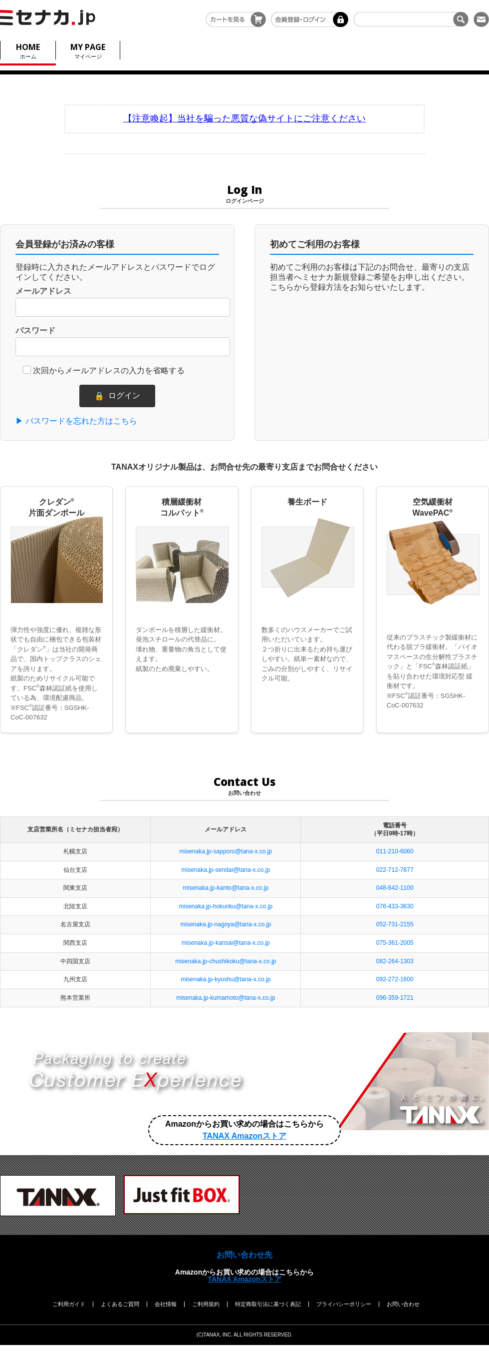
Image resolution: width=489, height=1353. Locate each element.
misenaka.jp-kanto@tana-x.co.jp (226, 887)
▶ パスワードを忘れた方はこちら (76, 421)
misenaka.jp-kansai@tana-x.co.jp (226, 942)
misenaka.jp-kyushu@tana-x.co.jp (225, 979)
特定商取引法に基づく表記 (268, 1304)
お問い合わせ (403, 1304)
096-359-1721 (395, 997)
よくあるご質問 (120, 1304)
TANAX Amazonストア (244, 1279)
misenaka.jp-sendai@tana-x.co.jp (226, 869)
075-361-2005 (395, 942)
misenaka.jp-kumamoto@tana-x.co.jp (225, 997)
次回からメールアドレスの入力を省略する (109, 371)
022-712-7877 (395, 869)
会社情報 (166, 1304)
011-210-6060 (395, 851)
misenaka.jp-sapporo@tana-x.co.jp (226, 851)
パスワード (35, 331)
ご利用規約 (206, 1304)
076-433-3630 (395, 906)
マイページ (87, 50)
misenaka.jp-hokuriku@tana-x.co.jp (226, 906)
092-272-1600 (395, 979)
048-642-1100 (395, 887)
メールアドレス (43, 291)
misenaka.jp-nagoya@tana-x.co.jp (226, 924)
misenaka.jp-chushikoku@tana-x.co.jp (225, 961)
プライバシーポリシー (343, 1304)
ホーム (28, 50)
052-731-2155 (395, 924)
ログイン (117, 396)
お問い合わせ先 (244, 1255)
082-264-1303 (395, 961)
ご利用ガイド (68, 1304)
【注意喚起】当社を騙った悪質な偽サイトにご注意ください (244, 118)
